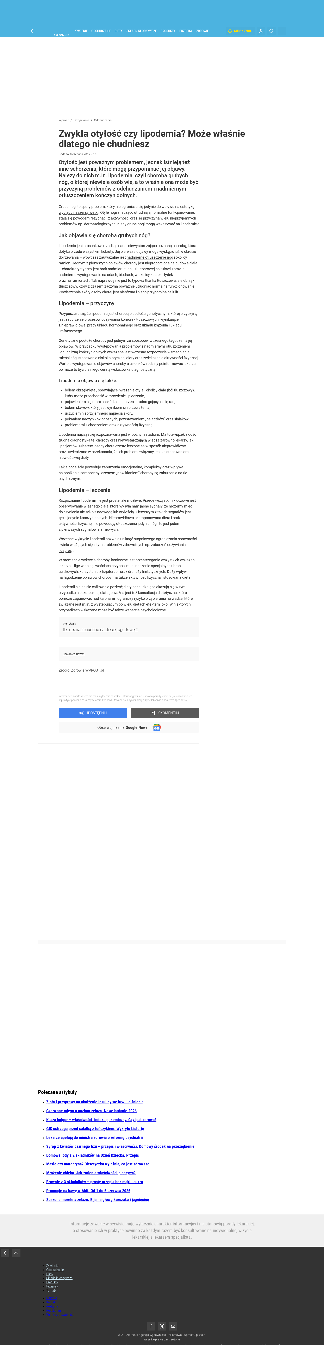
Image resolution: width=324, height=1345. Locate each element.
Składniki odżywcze (141, 31)
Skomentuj (168, 712)
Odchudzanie (101, 31)
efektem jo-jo (157, 604)
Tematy (51, 1290)
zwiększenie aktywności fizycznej (170, 358)
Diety (119, 31)
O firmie (51, 1298)
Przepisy (186, 31)
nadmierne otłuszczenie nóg (150, 257)
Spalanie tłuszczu (74, 654)
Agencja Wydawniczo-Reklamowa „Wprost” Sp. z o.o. (172, 1335)
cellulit (173, 292)
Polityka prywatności (60, 1315)
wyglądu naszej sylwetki (78, 212)
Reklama (52, 1306)
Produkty (168, 31)
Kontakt (51, 1302)
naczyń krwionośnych (99, 419)
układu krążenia (155, 325)
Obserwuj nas (122, 727)
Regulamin (53, 1310)
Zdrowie (202, 31)
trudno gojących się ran (155, 402)
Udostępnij (96, 712)
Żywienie (81, 31)
